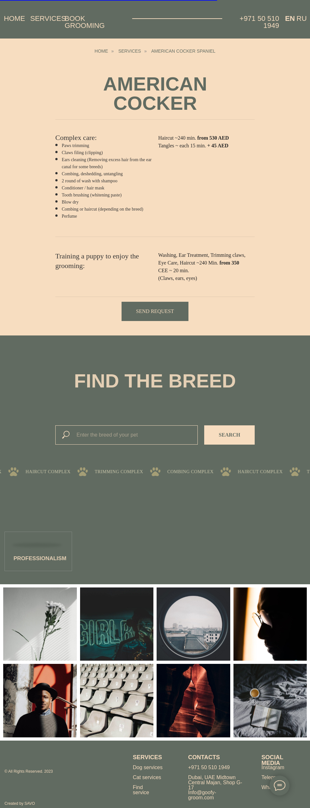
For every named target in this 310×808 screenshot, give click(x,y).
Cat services (147, 777)
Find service (141, 790)
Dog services (147, 767)
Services (48, 18)
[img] (27, 757)
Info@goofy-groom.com (202, 795)
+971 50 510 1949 (259, 22)
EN (290, 18)
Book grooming (85, 22)
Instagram (272, 767)
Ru (301, 18)
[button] (155, 311)
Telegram (272, 777)
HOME (101, 51)
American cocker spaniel (183, 51)
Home (14, 18)
